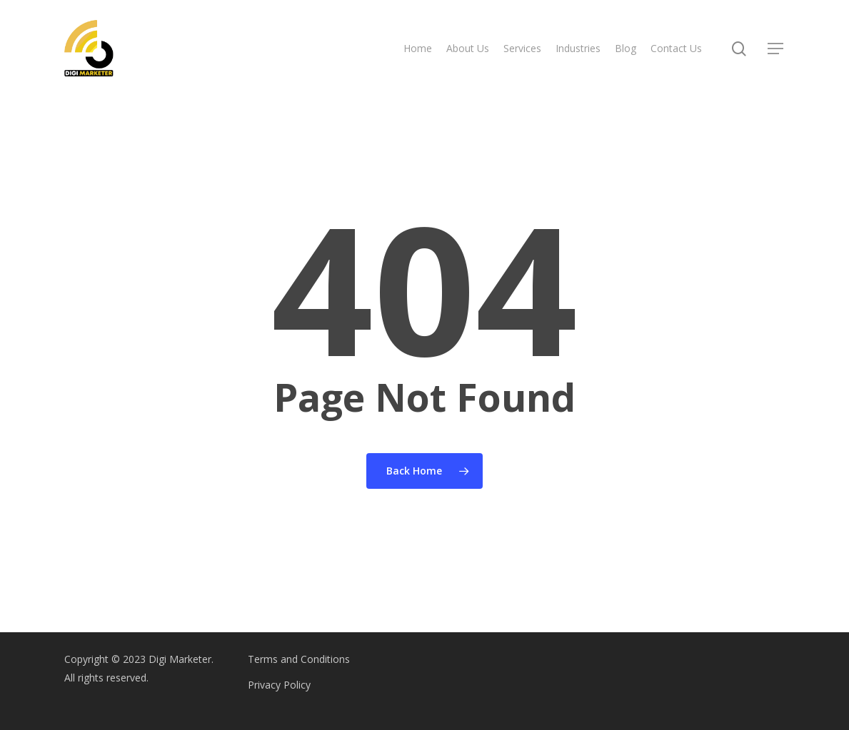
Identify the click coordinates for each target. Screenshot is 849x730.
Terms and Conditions (299, 659)
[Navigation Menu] (776, 48)
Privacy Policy (279, 684)
